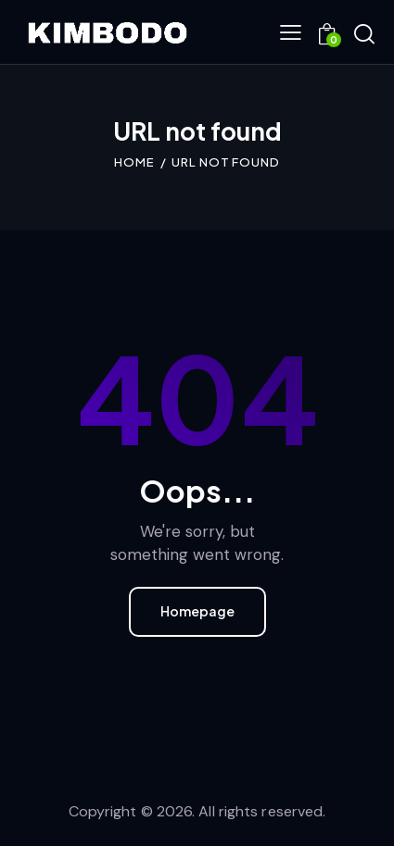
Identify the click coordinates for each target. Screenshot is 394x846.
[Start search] (364, 34)
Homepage (197, 611)
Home (134, 162)
